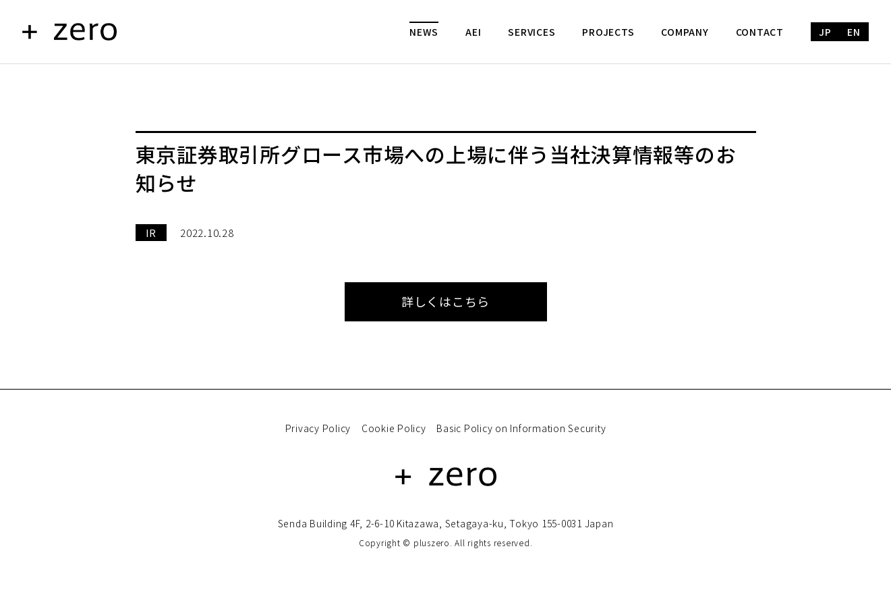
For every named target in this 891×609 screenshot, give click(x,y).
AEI (473, 31)
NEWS (423, 31)
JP (825, 31)
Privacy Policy (318, 428)
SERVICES (531, 31)
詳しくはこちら (445, 301)
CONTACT (760, 31)
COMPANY (684, 31)
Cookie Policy (394, 428)
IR (151, 233)
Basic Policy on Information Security (521, 428)
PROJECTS (608, 31)
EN (854, 31)
